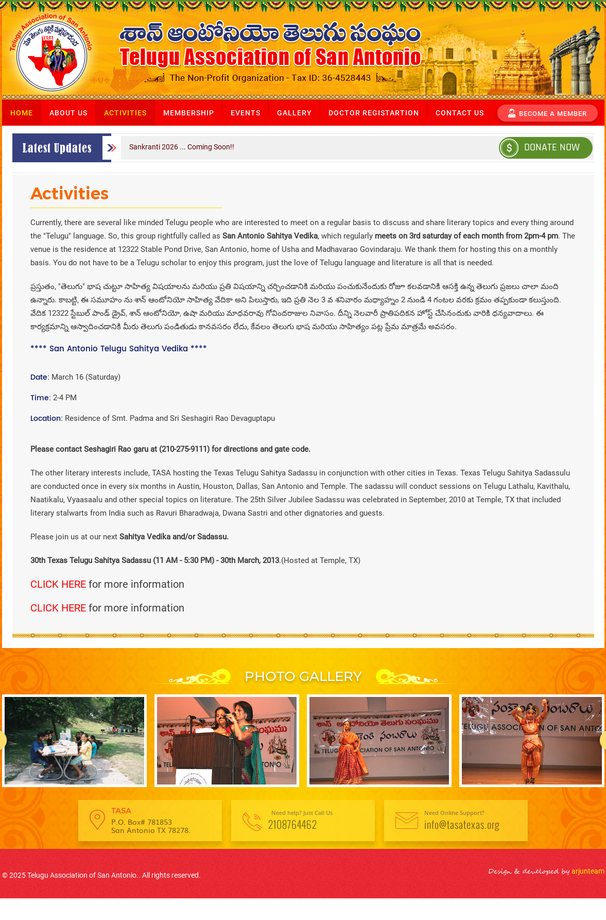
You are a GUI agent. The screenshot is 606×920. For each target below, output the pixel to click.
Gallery (294, 113)
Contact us (460, 113)
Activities (125, 113)
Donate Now (540, 147)
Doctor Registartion (373, 113)
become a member (547, 112)
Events (246, 113)
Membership (188, 113)
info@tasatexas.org (462, 824)
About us (68, 113)
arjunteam (587, 871)
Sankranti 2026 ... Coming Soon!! (181, 147)
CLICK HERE (58, 584)
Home (21, 113)
